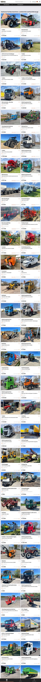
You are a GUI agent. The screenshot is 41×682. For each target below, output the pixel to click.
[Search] (23, 2)
